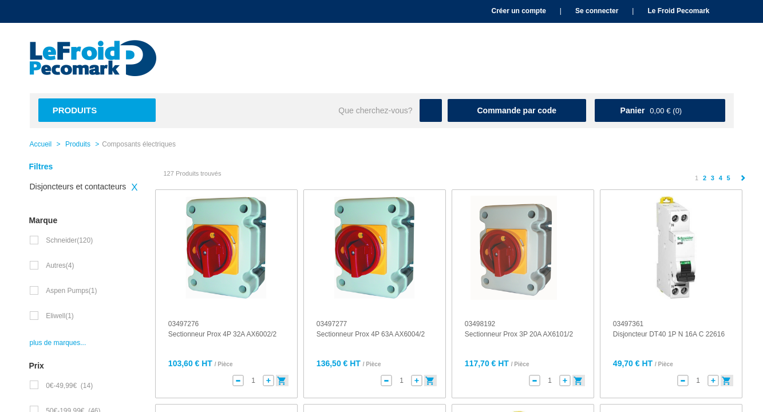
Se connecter (596, 11)
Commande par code (516, 110)
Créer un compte (518, 11)
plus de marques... (58, 343)
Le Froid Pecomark (678, 11)
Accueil (41, 144)
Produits (75, 110)
